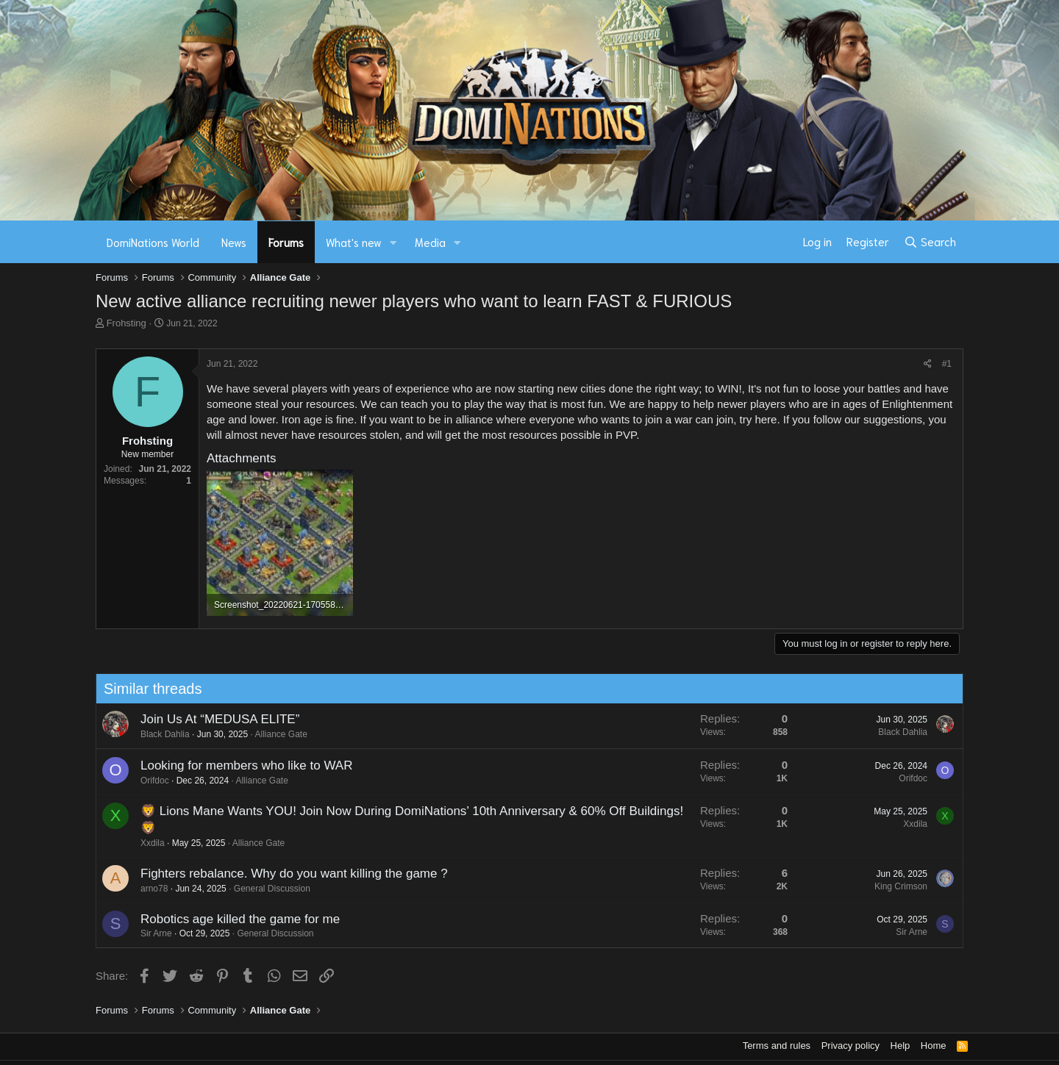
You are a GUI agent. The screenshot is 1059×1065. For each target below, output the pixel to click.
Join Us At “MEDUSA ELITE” (210, 719)
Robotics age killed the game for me (230, 919)
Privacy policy (850, 1045)
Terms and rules (776, 1045)
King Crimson (891, 886)
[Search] (929, 241)
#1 (947, 364)
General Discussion (262, 888)
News (233, 241)
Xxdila (143, 843)
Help (900, 1045)
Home (933, 1045)
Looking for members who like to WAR (237, 765)
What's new (354, 241)
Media (430, 241)
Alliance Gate (272, 734)
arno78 (144, 888)
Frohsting (126, 323)
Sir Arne (147, 933)
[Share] (928, 364)
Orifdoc (145, 780)
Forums (286, 241)
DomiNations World (153, 241)
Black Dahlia (155, 734)
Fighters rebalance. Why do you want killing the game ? (284, 874)
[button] (393, 242)
